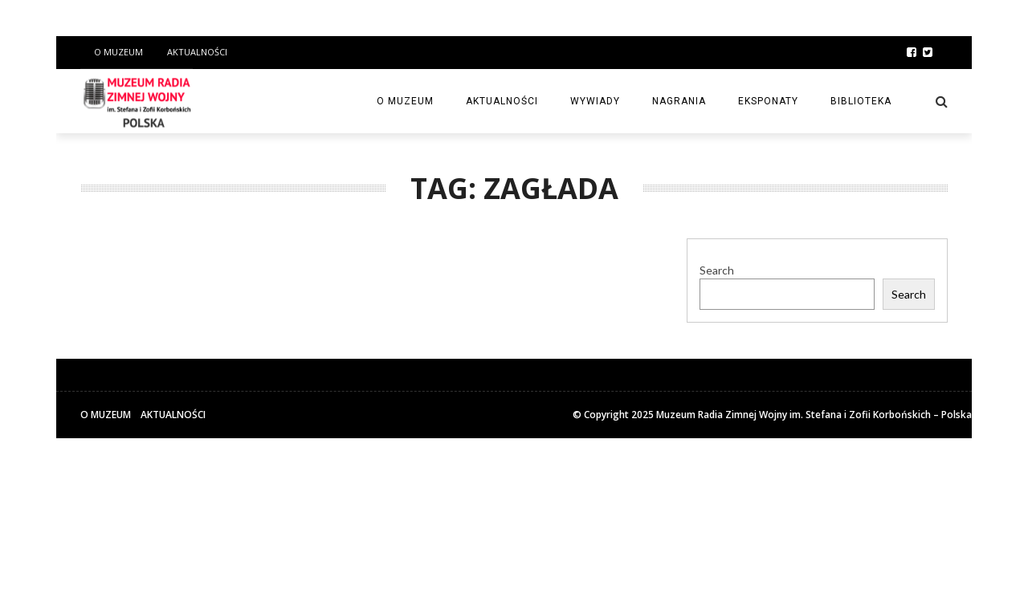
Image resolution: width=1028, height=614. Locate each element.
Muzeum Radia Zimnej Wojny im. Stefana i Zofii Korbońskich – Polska (814, 414)
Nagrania (679, 101)
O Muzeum (118, 52)
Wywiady (595, 101)
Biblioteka (860, 101)
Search (717, 270)
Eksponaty (768, 101)
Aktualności (197, 52)
